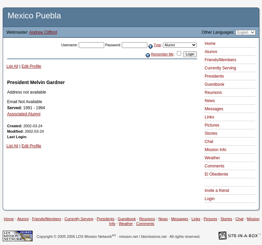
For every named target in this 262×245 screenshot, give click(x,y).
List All (12, 66)
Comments (214, 166)
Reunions (213, 92)
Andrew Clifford (43, 32)
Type (157, 45)
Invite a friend (217, 190)
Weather (212, 158)
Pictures (212, 125)
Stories (211, 133)
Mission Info (215, 149)
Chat (209, 141)
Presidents (214, 76)
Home (210, 43)
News (210, 100)
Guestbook (214, 84)
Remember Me (162, 54)
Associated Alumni (23, 114)
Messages (214, 109)
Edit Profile (31, 66)
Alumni (211, 51)
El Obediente (216, 174)
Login (209, 198)
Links (209, 117)
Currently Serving (220, 68)
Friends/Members (220, 60)
